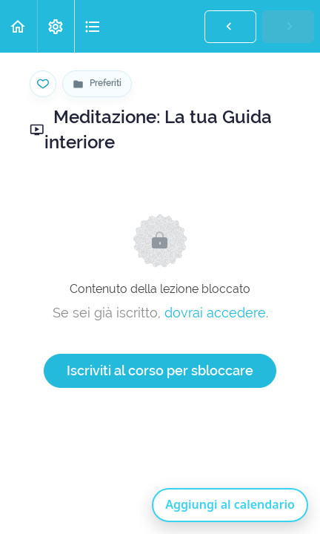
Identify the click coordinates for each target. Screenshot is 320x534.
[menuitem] (55, 26)
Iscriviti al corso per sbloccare (160, 370)
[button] (18, 26)
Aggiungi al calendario (230, 504)
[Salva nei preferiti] (43, 83)
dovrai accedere (215, 312)
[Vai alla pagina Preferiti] (97, 83)
